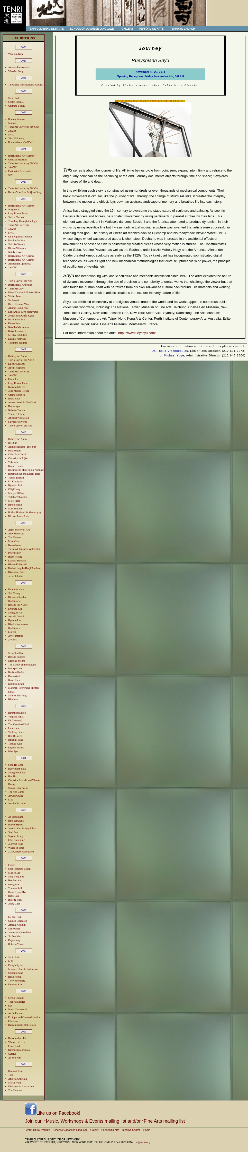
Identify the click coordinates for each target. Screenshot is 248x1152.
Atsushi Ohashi (16, 616)
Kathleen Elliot (16, 683)
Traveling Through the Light (23, 221)
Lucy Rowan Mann (18, 213)
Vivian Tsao (14, 296)
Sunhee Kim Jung (17, 695)
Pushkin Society (16, 240)
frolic (11, 961)
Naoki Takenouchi (17, 1009)
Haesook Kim (15, 1071)
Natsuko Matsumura (18, 327)
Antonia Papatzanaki (19, 67)
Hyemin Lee (14, 620)
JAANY (12, 130)
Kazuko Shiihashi (17, 560)
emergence (13, 884)
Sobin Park (14, 98)
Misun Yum (14, 541)
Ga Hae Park (14, 917)
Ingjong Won (15, 899)
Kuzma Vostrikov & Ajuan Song (25, 192)
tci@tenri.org (142, 1142)
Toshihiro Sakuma (17, 342)
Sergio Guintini (16, 997)
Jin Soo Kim (14, 936)
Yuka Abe (13, 462)
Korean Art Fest (16, 387)
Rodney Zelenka (16, 119)
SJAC (11, 134)
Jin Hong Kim (15, 816)
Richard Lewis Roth (18, 516)
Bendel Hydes (15, 824)
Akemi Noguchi (16, 367)
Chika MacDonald (17, 454)
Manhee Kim (15, 508)
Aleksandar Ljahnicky (19, 263)
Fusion (11, 865)
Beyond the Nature (18, 604)
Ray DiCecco (15, 736)
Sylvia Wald (14, 1082)
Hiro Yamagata (16, 820)
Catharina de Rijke (17, 458)
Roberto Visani (16, 944)
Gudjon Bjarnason (17, 920)
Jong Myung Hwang (18, 390)
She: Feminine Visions (19, 868)
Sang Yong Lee (16, 876)
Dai (10, 1005)
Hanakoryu (14, 406)
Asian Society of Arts (19, 529)
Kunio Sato (14, 323)
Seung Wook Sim (17, 772)
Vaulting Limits (16, 732)
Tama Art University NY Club (23, 126)
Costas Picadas (16, 101)
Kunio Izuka (14, 545)
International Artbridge (20, 284)
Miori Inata (14, 500)
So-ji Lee (13, 832)
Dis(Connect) (15, 720)
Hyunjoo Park (15, 485)
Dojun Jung (14, 940)
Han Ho (12, 776)
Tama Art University (18, 225)
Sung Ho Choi (15, 764)
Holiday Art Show (17, 356)
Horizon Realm (16, 672)
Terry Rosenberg (16, 980)
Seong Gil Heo (15, 653)
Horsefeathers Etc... (18, 1038)
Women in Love (16, 1042)
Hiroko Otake (15, 504)
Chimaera (13, 1021)
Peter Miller (14, 552)
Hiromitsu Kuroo (17, 712)
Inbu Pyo (12, 751)
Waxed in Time (16, 847)
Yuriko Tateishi (16, 477)
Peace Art (13, 379)
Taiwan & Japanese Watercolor (24, 549)
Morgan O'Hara (16, 493)
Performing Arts (110, 1130)
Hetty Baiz (13, 895)
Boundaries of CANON (20, 142)
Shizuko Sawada (16, 244)
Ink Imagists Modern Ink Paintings (26, 469)
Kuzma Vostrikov (17, 338)
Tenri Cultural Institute (37, 1130)
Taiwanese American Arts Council (25, 84)
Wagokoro (13, 209)
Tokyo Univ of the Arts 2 (21, 360)
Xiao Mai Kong (16, 138)
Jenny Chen (14, 903)
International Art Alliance (21, 155)
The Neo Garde (16, 791)
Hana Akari (14, 676)
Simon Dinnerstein (17, 788)
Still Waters (14, 928)
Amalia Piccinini (17, 803)
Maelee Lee (14, 872)
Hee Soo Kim (15, 880)
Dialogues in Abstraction (21, 1086)
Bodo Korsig (14, 976)
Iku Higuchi (14, 601)
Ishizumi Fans (15, 739)
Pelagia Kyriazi (16, 965)
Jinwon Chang (15, 795)
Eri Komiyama (15, 481)
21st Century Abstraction (21, 851)
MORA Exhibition (17, 335)
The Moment (15, 537)
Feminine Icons (16, 589)
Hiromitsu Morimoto (19, 1049)
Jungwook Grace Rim (19, 932)
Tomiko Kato (15, 743)
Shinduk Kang (15, 972)
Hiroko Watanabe (17, 248)
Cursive (12, 1053)
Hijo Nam (13, 699)
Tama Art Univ (16, 288)
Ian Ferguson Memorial (20, 236)
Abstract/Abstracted (18, 417)
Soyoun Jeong (15, 836)
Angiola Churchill (17, 1078)
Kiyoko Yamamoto (18, 624)
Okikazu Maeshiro (17, 159)
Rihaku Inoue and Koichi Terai (24, 473)
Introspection (15, 668)
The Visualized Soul (18, 724)
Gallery (94, 1130)
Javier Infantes (15, 576)
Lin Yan (12, 631)
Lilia (10, 799)
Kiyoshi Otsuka (16, 747)
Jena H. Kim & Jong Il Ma (21, 828)
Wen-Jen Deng (15, 71)
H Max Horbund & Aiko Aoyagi (25, 512)
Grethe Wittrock (16, 394)
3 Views (12, 639)
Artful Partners (16, 1013)
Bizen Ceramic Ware (19, 304)
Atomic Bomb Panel (18, 307)
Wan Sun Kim (15, 54)
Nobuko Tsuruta (16, 410)
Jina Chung (14, 593)
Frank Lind (14, 1046)
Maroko (12, 123)
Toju (10, 1074)
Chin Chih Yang (16, 840)
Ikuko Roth (14, 398)
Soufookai (13, 300)
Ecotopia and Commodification (24, 1017)
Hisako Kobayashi (17, 564)
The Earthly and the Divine (22, 664)
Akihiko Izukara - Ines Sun (22, 446)
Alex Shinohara (16, 533)
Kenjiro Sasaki (15, 466)
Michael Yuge (174, 355)
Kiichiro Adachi (16, 363)
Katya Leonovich (17, 331)
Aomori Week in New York (22, 402)
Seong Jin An (15, 612)
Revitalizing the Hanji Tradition (24, 568)
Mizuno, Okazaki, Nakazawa (23, 969)
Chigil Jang (14, 489)
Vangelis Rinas (16, 716)
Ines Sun (12, 442)
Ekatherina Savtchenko (20, 171)
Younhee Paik (15, 888)
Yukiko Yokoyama (17, 497)
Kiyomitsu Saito (16, 572)
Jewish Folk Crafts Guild (21, 315)
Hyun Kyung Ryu (17, 892)
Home (146, 1130)
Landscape (13, 728)
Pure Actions (14, 450)
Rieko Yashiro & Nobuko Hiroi (24, 292)
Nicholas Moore (16, 660)
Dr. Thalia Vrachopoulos (170, 350)
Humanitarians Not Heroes (22, 1024)
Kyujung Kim (15, 608)
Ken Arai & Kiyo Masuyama (23, 311)
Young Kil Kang (16, 414)
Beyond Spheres (16, 656)
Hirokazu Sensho (17, 597)
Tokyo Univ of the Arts (20, 280)
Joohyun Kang (15, 843)
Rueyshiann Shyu (17, 768)
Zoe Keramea (15, 1090)
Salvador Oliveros (17, 421)
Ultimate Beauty (16, 105)
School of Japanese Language (70, 1130)
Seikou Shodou (16, 217)
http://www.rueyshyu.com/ (137, 333)
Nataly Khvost (15, 252)
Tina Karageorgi (16, 1001)
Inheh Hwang (15, 556)
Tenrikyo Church (131, 1130)
